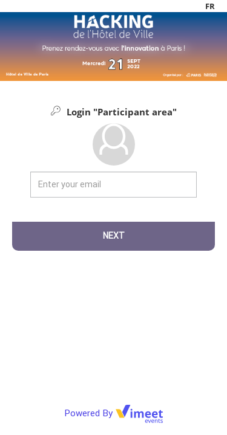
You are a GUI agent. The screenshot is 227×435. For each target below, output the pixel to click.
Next (114, 235)
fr (210, 6)
